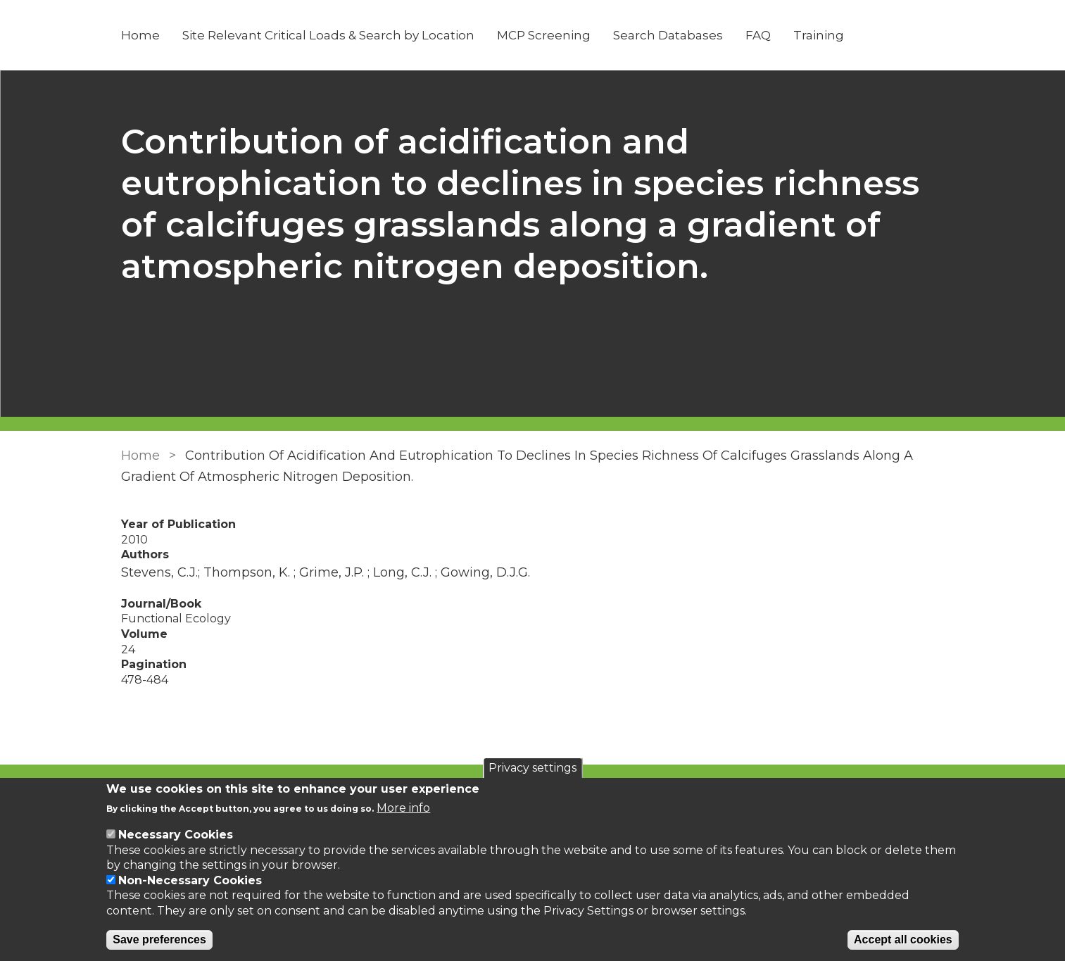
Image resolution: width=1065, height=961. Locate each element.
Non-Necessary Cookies (190, 880)
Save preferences (159, 940)
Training (818, 35)
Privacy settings (532, 767)
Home (140, 35)
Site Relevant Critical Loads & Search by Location (328, 35)
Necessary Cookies (175, 834)
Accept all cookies (903, 940)
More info (403, 808)
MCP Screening (544, 35)
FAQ (758, 35)
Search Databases (668, 35)
